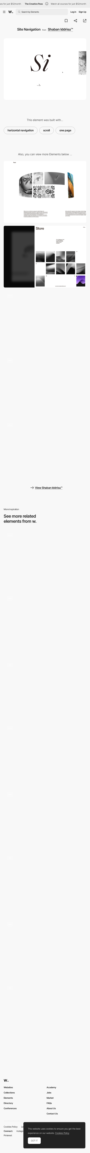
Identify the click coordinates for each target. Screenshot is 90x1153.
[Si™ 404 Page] (45, 321)
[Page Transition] (45, 386)
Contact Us (52, 1113)
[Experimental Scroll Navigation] (45, 689)
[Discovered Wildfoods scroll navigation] (45, 948)
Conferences (10, 1108)
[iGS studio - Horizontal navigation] (45, 818)
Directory (8, 1103)
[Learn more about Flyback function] (45, 624)
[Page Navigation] (45, 884)
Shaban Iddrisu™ (60, 29)
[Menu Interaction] (45, 451)
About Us (51, 1108)
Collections (9, 1092)
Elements (8, 1098)
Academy (51, 1087)
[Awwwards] (10, 12)
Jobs (49, 1092)
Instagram (21, 1131)
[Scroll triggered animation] (45, 559)
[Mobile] (45, 257)
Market (50, 1098)
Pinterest (8, 1135)
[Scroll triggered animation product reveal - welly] (45, 1012)
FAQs (49, 1103)
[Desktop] (45, 192)
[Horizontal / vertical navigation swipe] (45, 754)
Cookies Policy (11, 1126)
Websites (8, 1087)
